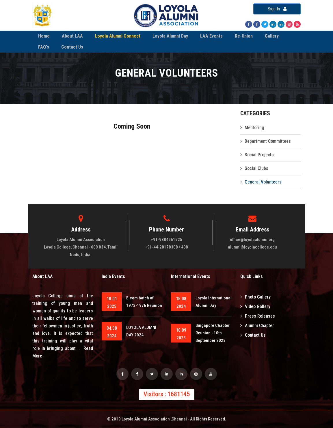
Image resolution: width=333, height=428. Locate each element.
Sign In (277, 9)
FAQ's (43, 47)
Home (44, 36)
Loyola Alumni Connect (117, 36)
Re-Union (244, 36)
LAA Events (211, 36)
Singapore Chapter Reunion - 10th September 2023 (213, 333)
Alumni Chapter (257, 325)
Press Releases (257, 316)
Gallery (272, 36)
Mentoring (254, 127)
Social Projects (259, 155)
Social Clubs (256, 168)
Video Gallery (255, 306)
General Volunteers (263, 182)
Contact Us (72, 47)
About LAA (72, 36)
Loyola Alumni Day (170, 36)
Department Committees (268, 141)
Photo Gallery (255, 297)
